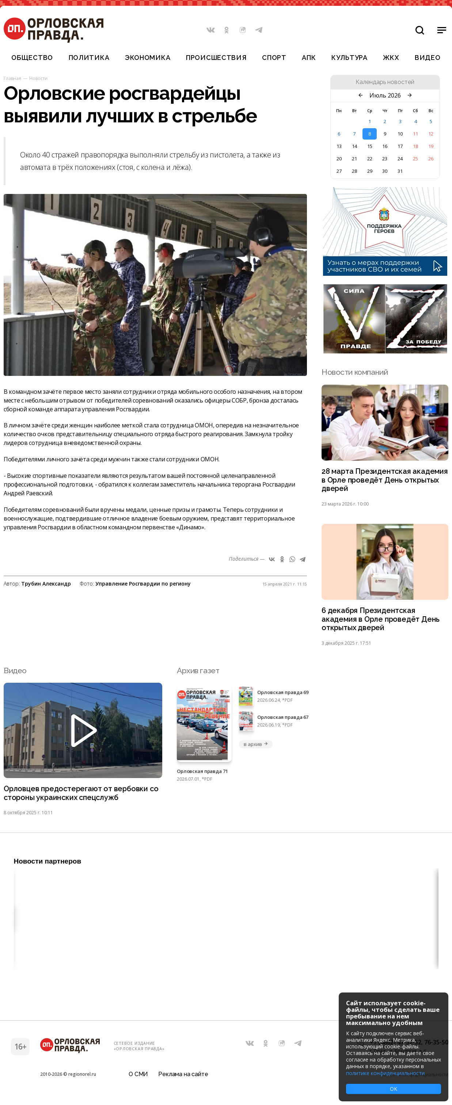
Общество (32, 57)
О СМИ (138, 1077)
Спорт (274, 57)
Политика (89, 57)
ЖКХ (391, 57)
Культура (349, 57)
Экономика (147, 57)
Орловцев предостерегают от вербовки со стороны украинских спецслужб (78, 797)
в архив (256, 747)
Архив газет (198, 673)
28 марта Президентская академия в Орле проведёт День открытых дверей (382, 481)
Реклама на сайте (183, 1077)
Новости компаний (355, 372)
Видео (428, 57)
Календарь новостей (385, 82)
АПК (309, 57)
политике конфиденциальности (385, 1073)
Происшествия (216, 57)
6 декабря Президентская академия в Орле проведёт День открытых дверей (382, 622)
